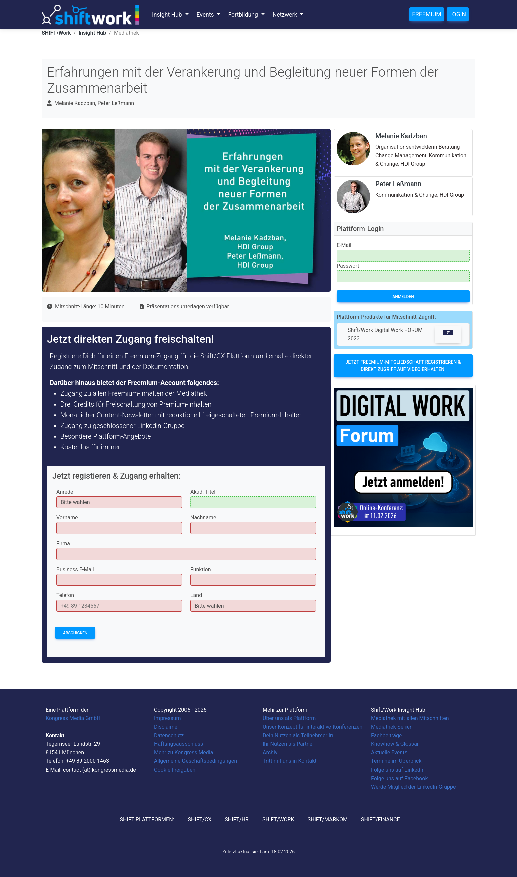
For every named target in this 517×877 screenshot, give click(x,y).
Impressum (167, 718)
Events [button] (206, 14)
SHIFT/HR (237, 819)
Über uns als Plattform (289, 718)
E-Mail (344, 245)
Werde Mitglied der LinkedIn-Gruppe (413, 787)
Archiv (270, 752)
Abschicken (75, 633)
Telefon (65, 595)
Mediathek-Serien (392, 727)
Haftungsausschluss (178, 744)
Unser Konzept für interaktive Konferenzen (312, 727)
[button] (448, 334)
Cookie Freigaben (174, 769)
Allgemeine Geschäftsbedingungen (195, 761)
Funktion (200, 569)
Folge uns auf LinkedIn (398, 769)
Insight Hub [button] (167, 14)
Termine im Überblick (396, 761)
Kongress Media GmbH (73, 718)
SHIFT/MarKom (327, 819)
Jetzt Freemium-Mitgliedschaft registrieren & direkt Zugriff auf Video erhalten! (403, 365)
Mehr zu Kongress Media (183, 752)
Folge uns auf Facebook (399, 778)
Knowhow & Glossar (395, 744)
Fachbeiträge (386, 735)
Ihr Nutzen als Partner (288, 744)
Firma (63, 543)
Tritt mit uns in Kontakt (289, 761)
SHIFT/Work (56, 33)
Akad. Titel (202, 492)
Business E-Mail (75, 569)
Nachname (203, 517)
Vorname (67, 517)
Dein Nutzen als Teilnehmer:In (298, 735)
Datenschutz (169, 735)
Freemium (426, 14)
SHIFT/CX (199, 819)
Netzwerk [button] (286, 14)
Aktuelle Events (389, 752)
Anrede (64, 492)
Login (457, 14)
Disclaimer (166, 727)
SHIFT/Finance (380, 819)
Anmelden (403, 296)
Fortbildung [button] (244, 14)
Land (196, 595)
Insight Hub (92, 33)
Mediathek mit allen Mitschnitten (410, 718)
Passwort (348, 266)
